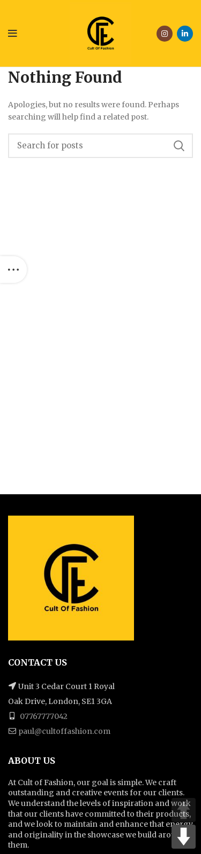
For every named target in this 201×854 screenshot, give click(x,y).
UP (184, 810)
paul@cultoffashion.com (64, 731)
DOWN (184, 837)
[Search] (100, 145)
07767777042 (43, 716)
